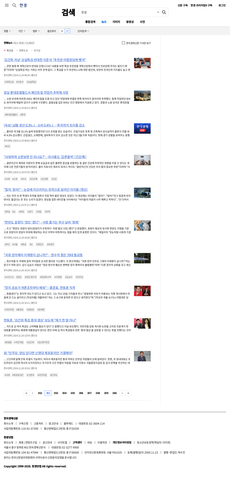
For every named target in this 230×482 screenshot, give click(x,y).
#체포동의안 (17, 375)
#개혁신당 (9, 82)
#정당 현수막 (30, 277)
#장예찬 (41, 309)
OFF (67, 31)
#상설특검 (31, 82)
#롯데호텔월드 (11, 114)
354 (64, 393)
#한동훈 (30, 309)
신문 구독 (183, 5)
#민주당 (79, 277)
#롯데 (22, 114)
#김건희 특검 (43, 342)
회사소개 (8, 423)
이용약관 (102, 442)
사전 (142, 22)
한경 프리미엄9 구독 (201, 5)
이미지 (116, 22)
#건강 (54, 179)
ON (62, 31)
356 (81, 393)
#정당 (18, 277)
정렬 (6, 31)
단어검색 (82, 31)
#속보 (7, 146)
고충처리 (38, 423)
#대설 (38, 211)
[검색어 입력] (118, 12)
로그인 (221, 5)
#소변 (14, 179)
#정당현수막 (45, 277)
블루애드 (68, 423)
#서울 (14, 244)
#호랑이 (50, 244)
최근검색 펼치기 (155, 12)
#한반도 (39, 244)
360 (114, 393)
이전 (32, 393)
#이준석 (19, 82)
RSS (89, 442)
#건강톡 (44, 179)
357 (89, 393)
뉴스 (104, 22)
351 (40, 393)
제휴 (21, 442)
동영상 (130, 22)
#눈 (13, 211)
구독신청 (23, 423)
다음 (122, 393)
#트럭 (47, 211)
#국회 (7, 375)
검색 (68, 12)
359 (106, 393)
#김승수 (68, 277)
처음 (26, 393)
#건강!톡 (33, 179)
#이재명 (58, 277)
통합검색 (90, 22)
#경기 (30, 211)
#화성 (21, 211)
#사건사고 (9, 277)
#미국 (23, 179)
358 (98, 393)
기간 (20, 31)
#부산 (7, 244)
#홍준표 (19, 309)
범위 (35, 31)
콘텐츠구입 (31, 442)
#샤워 (7, 179)
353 (56, 393)
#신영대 (30, 375)
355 (73, 393)
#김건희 (30, 342)
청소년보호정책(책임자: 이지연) (153, 442)
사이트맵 (62, 442)
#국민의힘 (9, 309)
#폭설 (7, 211)
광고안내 (53, 423)
